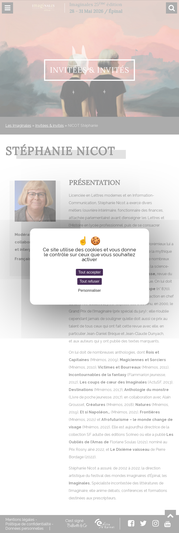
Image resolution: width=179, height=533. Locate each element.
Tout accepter (89, 272)
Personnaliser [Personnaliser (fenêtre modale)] (89, 291)
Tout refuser (89, 281)
